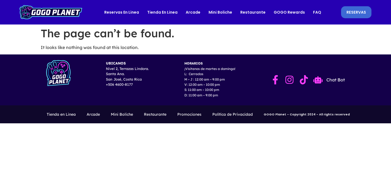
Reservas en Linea (122, 12)
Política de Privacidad (232, 114)
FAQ (317, 12)
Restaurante (253, 12)
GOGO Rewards (289, 12)
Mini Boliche (220, 12)
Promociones (189, 114)
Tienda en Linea (162, 12)
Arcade (193, 12)
